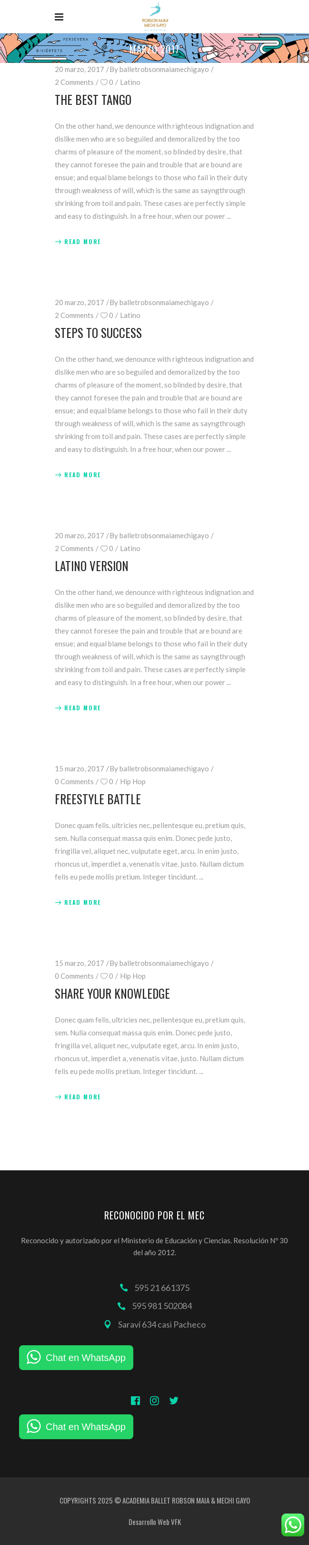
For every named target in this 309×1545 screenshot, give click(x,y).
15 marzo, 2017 (79, 768)
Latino (130, 82)
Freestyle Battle (98, 799)
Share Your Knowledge (112, 993)
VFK (176, 1521)
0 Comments (74, 781)
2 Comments (74, 82)
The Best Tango (93, 99)
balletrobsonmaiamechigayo (164, 69)
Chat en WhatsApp (86, 1357)
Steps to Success (98, 332)
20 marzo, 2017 (79, 69)
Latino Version (92, 565)
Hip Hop (133, 781)
